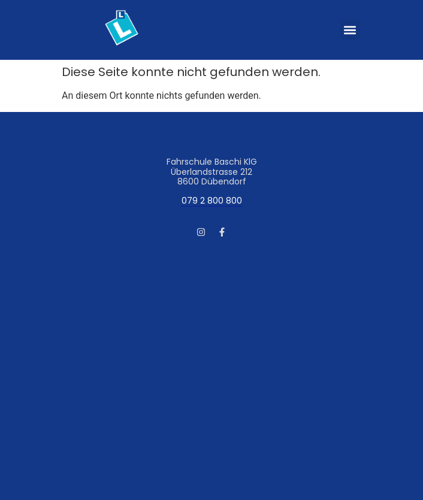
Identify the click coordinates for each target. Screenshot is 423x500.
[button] (350, 30)
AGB (100, 346)
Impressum (63, 346)
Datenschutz (139, 346)
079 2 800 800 (212, 201)
